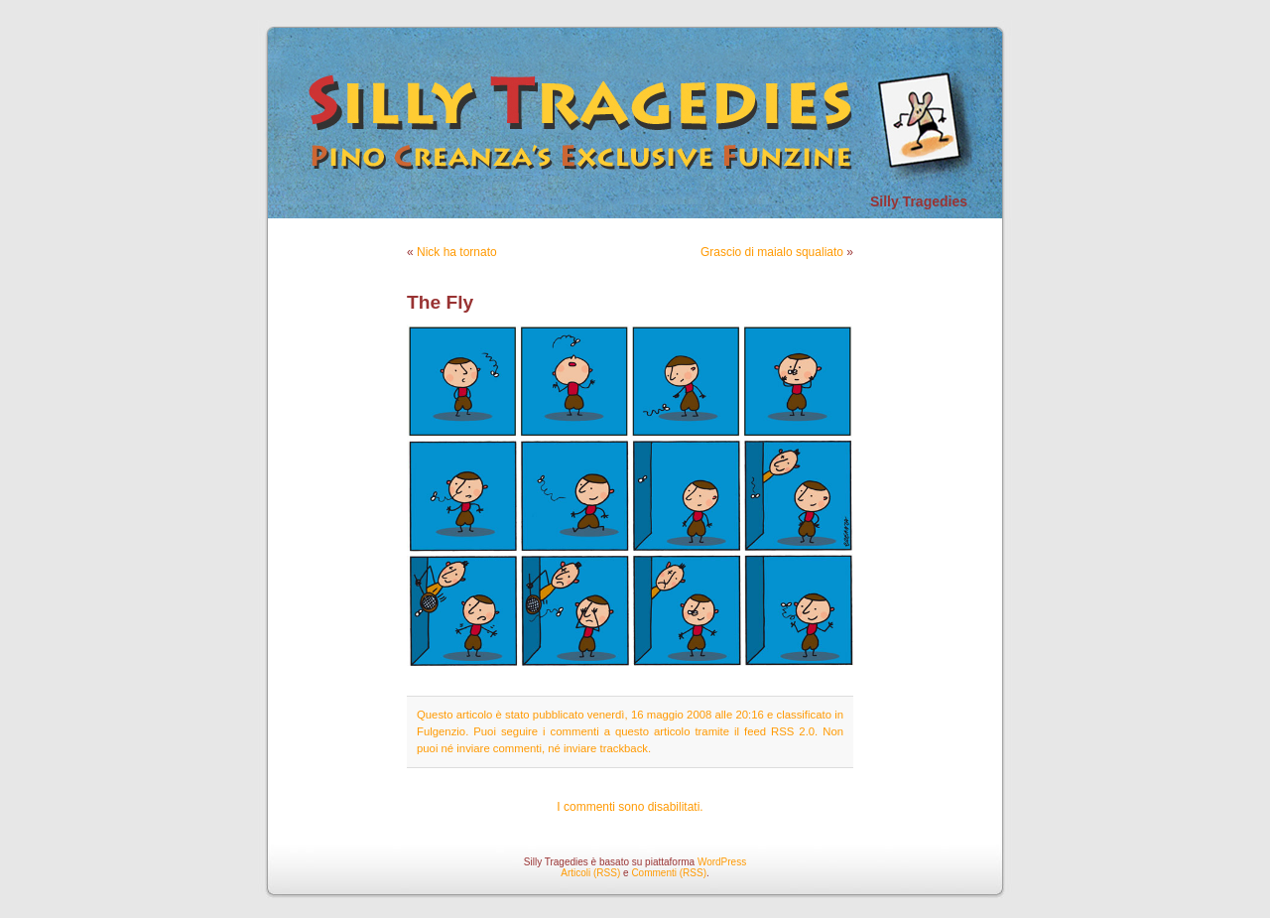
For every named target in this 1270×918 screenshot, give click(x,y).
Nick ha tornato (457, 252)
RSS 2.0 (793, 731)
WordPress (722, 861)
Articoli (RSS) (590, 872)
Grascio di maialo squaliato (771, 252)
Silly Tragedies (918, 201)
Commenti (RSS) (668, 872)
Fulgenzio (441, 731)
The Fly (440, 302)
